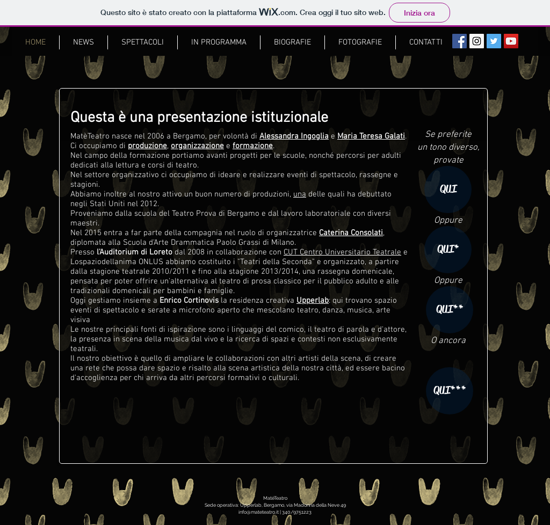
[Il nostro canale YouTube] (511, 41)
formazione (253, 146)
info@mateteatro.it (258, 512)
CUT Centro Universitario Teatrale (342, 252)
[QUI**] (449, 309)
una (299, 194)
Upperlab (312, 300)
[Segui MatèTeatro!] (494, 41)
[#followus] (476, 41)
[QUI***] (449, 390)
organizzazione (197, 146)
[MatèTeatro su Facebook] (459, 41)
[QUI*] (448, 249)
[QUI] (448, 189)
